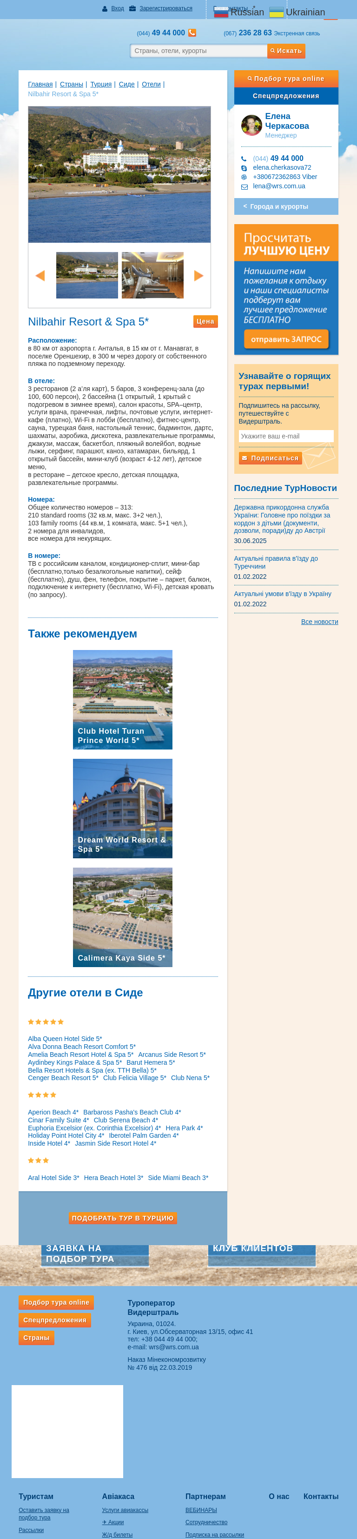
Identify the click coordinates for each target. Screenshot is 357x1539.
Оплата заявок (204, 1442)
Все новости (327, 620)
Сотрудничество (206, 1416)
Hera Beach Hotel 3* (106, 1162)
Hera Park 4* (176, 1111)
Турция (93, 84)
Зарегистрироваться (162, 8)
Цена (208, 329)
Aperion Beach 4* (45, 1096)
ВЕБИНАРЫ (201, 1404)
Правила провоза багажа (43, 1477)
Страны (64, 84)
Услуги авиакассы (122, 1404)
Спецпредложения (291, 96)
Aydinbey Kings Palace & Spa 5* (67, 1046)
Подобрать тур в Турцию (120, 1202)
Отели (143, 84)
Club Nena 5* (183, 1062)
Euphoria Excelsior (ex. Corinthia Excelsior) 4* (86, 1111)
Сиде (119, 84)
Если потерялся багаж (40, 1490)
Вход (113, 8)
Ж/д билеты (114, 1429)
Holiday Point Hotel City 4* (58, 1119)
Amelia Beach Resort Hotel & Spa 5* (73, 1038)
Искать (292, 50)
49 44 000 (281, 158)
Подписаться (273, 456)
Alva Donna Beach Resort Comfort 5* (153, 1031)
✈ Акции (109, 1416)
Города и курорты (282, 206)
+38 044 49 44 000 (166, 1323)
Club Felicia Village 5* (127, 1062)
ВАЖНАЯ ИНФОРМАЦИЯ (218, 1466)
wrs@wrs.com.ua (171, 1331)
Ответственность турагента (220, 1454)
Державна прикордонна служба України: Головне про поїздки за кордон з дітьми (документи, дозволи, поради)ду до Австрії (285, 517)
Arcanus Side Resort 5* (164, 1038)
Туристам (28, 1391)
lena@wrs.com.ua (282, 186)
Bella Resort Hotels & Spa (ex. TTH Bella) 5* (84, 1054)
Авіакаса (115, 1391)
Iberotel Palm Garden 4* (136, 1119)
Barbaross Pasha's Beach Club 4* (124, 1096)
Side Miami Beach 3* (170, 1162)
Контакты (326, 1391)
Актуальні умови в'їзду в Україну (285, 592)
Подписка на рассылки (214, 1429)
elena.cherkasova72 (285, 167)
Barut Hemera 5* (143, 1046)
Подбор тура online (291, 78)
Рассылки (23, 1424)
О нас (283, 1391)
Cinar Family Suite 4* (51, 1104)
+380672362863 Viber (288, 176)
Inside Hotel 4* (41, 1127)
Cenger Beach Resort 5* (55, 1062)
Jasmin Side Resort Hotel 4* (108, 1127)
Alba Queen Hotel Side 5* (57, 1031)
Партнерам (205, 1391)
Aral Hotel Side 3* (46, 1162)
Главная (32, 84)
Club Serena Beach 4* (118, 1104)
